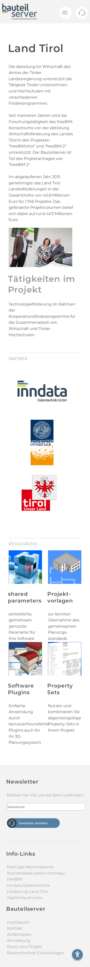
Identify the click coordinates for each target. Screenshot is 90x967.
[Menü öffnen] (65, 13)
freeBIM (14, 879)
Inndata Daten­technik (28, 885)
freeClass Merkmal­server (30, 867)
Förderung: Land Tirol (27, 891)
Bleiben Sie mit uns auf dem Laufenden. (45, 795)
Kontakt (15, 928)
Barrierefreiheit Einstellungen (35, 953)
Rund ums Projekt (24, 946)
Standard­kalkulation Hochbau (36, 873)
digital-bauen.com (24, 897)
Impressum (18, 922)
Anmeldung (18, 940)
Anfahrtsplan (19, 934)
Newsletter (22, 782)
